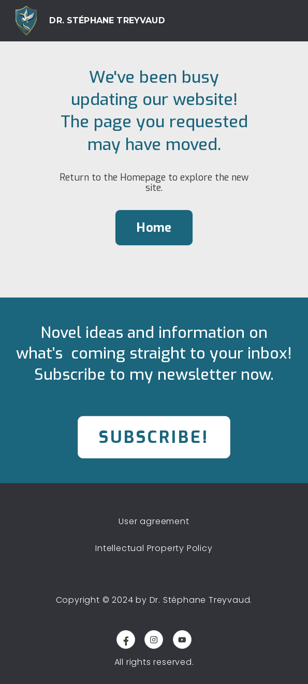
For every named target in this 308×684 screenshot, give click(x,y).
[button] (280, 20)
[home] (90, 20)
